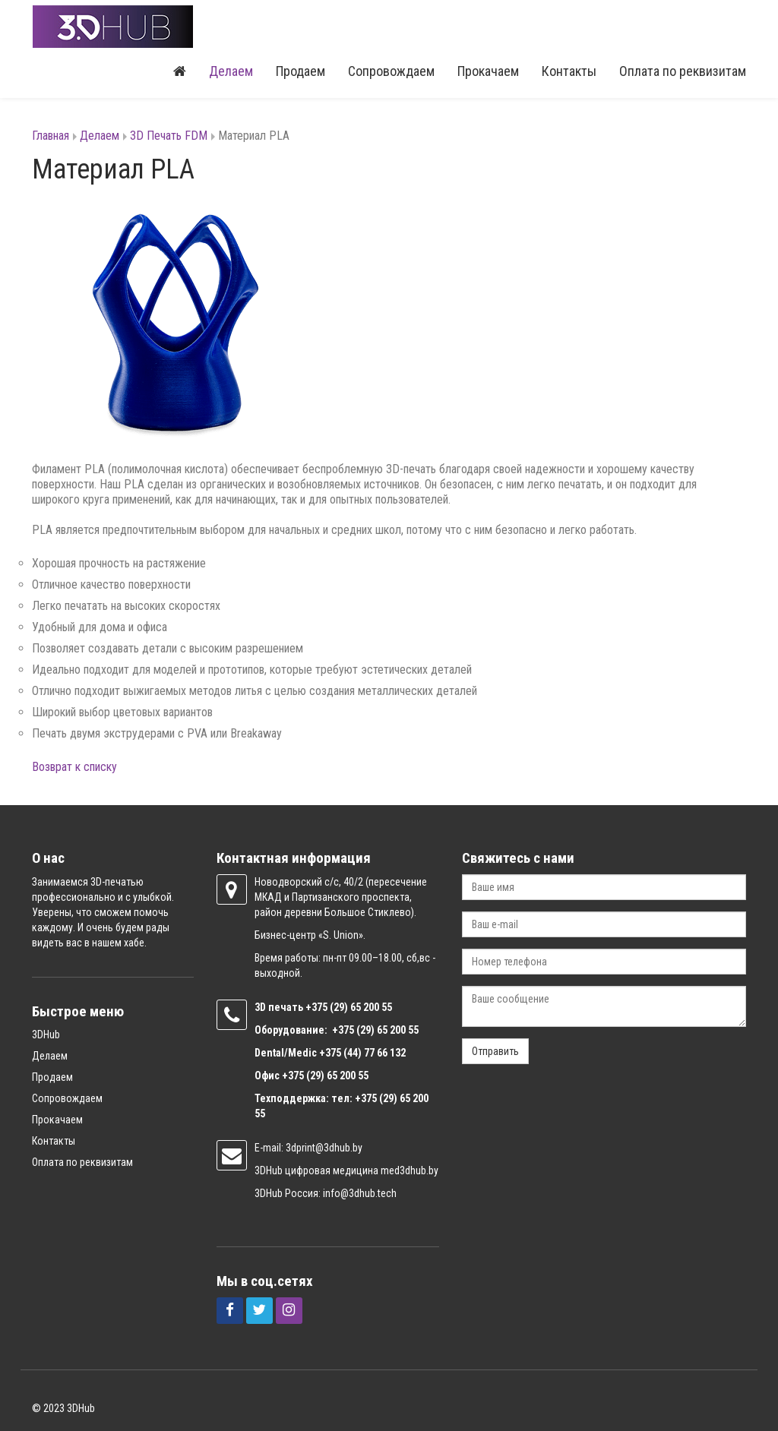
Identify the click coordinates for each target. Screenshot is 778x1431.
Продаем (300, 72)
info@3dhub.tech (360, 1193)
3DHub (46, 1034)
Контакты (569, 72)
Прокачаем (488, 72)
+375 (317, 1007)
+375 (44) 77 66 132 (362, 1053)
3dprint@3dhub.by (324, 1148)
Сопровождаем (391, 72)
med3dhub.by (409, 1170)
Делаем (231, 72)
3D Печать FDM (168, 136)
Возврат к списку (74, 767)
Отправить (495, 1051)
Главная (50, 136)
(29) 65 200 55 (361, 1007)
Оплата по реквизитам (682, 72)
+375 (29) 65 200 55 (325, 1075)
